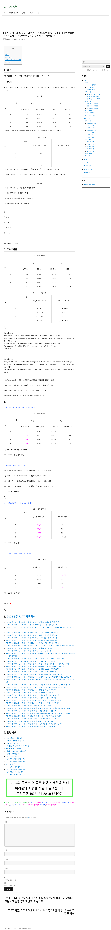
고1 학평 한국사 (91, 151)
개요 (7, 52)
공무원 (31, 13)
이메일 (6, 859)
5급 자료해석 (18, 802)
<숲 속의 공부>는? (13, 13)
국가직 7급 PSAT (89, 92)
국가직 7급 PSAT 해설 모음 (14, 748)
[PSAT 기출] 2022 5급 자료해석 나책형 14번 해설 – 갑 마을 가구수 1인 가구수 (30, 692)
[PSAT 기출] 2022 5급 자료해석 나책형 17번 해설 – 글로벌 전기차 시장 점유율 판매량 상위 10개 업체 (38, 684)
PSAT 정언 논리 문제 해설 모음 (15, 761)
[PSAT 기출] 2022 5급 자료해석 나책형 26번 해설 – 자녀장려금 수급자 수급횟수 (31, 661)
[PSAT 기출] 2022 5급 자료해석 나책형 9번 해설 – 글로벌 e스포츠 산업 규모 (30, 705)
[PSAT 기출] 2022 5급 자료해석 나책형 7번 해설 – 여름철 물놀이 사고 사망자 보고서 (32, 711)
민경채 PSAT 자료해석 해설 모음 (16, 751)
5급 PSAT (7, 802)
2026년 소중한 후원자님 (90, 184)
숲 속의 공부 (10, 6)
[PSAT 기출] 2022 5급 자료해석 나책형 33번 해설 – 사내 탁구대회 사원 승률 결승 (31, 640)
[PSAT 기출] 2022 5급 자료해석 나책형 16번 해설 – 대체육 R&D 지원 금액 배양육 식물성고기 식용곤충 (38, 687)
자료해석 (42, 805)
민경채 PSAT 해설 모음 (13, 754)
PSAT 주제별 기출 (89, 113)
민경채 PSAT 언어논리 (92, 103)
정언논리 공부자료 (89, 115)
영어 (23, 13)
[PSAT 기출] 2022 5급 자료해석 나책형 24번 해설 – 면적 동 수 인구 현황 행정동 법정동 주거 (35, 666)
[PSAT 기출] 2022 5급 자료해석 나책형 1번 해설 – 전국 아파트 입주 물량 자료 (30, 726)
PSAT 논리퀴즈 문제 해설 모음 (15, 774)
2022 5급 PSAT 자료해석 (13, 59)
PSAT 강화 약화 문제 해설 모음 (15, 769)
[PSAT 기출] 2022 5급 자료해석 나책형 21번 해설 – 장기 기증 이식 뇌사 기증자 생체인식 (34, 674)
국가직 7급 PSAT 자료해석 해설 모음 (17, 746)
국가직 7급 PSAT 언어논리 (93, 94)
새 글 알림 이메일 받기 (10, 885)
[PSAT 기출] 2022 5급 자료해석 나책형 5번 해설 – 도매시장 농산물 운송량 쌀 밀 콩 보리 (33, 716)
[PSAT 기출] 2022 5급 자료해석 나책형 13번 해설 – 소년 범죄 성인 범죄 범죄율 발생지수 (34, 695)
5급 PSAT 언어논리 (92, 85)
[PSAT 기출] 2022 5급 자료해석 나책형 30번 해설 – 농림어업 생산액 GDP (29, 648)
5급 (12, 802)
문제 (7, 54)
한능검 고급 (91, 137)
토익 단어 (86, 162)
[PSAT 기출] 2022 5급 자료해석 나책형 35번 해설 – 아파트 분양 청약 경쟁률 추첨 (31, 635)
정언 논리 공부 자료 (12, 764)
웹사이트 (6, 868)
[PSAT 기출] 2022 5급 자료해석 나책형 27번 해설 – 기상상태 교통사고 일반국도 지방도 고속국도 (36, 658)
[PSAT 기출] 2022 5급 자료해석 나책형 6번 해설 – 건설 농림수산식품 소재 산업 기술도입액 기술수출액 (38, 713)
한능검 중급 (91, 135)
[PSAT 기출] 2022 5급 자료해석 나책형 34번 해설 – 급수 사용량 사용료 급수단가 (31, 638)
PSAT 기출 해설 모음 (12, 756)
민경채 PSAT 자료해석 (92, 108)
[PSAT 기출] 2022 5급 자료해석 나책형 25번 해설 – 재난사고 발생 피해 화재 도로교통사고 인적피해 (37, 664)
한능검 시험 (88, 121)
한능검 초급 (91, 132)
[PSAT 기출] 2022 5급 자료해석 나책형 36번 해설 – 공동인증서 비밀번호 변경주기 (32, 632)
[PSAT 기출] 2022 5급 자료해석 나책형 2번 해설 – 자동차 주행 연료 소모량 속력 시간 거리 (34, 724)
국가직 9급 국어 (89, 110)
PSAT (31, 802)
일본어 (40, 13)
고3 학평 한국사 (91, 146)
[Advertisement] (40, 24)
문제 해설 (8, 57)
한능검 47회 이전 (91, 130)
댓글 (6, 822)
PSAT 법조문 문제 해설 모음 (14, 772)
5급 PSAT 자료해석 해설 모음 (15, 740)
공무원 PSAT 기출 (16, 805)
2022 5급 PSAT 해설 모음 (14, 738)
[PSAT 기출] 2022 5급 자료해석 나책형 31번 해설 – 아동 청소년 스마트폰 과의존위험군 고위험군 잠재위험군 (40, 645)
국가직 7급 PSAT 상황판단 (93, 96)
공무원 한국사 (88, 153)
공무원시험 (65, 802)
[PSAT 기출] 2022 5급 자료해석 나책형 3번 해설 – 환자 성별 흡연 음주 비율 (29, 721)
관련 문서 (8, 62)
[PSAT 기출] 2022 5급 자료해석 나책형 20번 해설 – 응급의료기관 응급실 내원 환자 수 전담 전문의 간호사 (39, 677)
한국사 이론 (88, 155)
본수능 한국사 (90, 142)
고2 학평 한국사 (91, 149)
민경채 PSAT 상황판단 (92, 106)
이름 (5, 850)
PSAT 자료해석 (51, 805)
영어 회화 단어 (87, 166)
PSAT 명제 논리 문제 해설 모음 (15, 759)
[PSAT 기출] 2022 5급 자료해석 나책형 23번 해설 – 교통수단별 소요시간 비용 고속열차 (33, 669)
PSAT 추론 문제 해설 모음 (14, 767)
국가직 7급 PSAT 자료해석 (93, 99)
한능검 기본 (91, 125)
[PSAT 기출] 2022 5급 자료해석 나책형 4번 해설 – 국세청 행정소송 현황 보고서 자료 (32, 718)
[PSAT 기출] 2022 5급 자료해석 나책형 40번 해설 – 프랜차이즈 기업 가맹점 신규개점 (33, 622)
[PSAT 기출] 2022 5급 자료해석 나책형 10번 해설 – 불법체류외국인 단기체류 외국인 (32, 703)
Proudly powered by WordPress (22, 928)
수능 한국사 (88, 139)
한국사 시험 (87, 118)
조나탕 (8, 39)
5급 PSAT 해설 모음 (12, 743)
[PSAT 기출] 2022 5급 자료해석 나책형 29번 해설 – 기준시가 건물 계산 (28, 651)
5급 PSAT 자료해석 (55, 802)
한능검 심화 (91, 128)
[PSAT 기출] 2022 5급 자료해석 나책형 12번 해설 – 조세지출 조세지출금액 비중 (31, 698)
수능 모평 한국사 (91, 144)
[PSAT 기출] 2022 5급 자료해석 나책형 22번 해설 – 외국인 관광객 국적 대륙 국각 (31, 671)
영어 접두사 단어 (88, 169)
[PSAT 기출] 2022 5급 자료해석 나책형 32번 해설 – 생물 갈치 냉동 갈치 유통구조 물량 (33, 643)
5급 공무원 (37, 802)
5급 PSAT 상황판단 (92, 87)
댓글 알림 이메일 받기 (10, 880)
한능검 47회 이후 (91, 123)
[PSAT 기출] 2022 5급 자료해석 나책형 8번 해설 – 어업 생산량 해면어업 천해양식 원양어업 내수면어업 (38, 708)
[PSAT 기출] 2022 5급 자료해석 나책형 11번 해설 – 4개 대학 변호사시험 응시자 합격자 (33, 700)
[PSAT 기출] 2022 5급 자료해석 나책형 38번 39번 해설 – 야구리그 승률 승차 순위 (32, 624)
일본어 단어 (87, 172)
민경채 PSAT (88, 101)
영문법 (85, 159)
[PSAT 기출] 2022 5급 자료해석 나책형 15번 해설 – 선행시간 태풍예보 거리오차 (31, 690)
